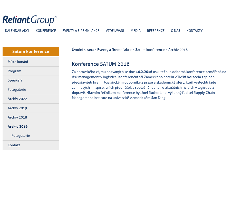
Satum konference (30, 51)
